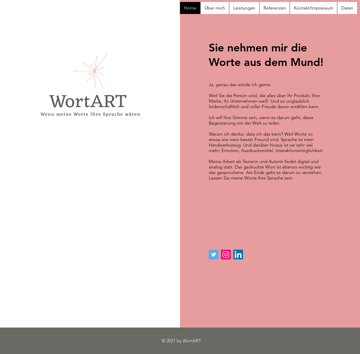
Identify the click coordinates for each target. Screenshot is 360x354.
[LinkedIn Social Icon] (238, 254)
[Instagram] (226, 254)
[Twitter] (213, 254)
